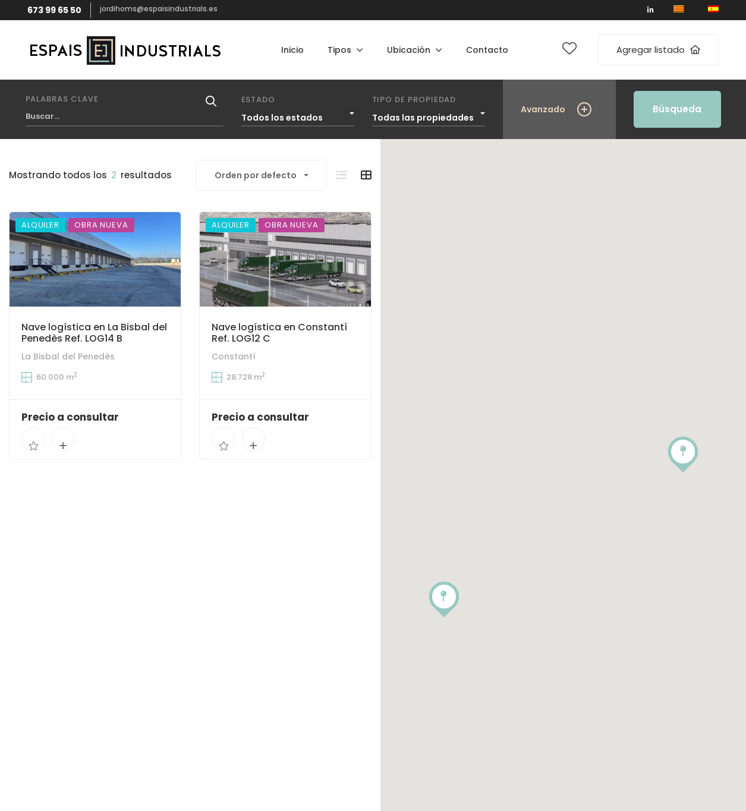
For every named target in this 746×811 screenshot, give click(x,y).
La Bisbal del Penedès (68, 356)
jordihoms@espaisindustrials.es (159, 9)
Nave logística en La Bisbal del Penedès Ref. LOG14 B (94, 332)
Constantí (234, 358)
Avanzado (543, 109)
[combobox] (297, 115)
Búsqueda (677, 109)
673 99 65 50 (54, 10)
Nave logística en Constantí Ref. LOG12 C (279, 333)
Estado (258, 99)
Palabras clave (62, 99)
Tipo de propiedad (414, 99)
